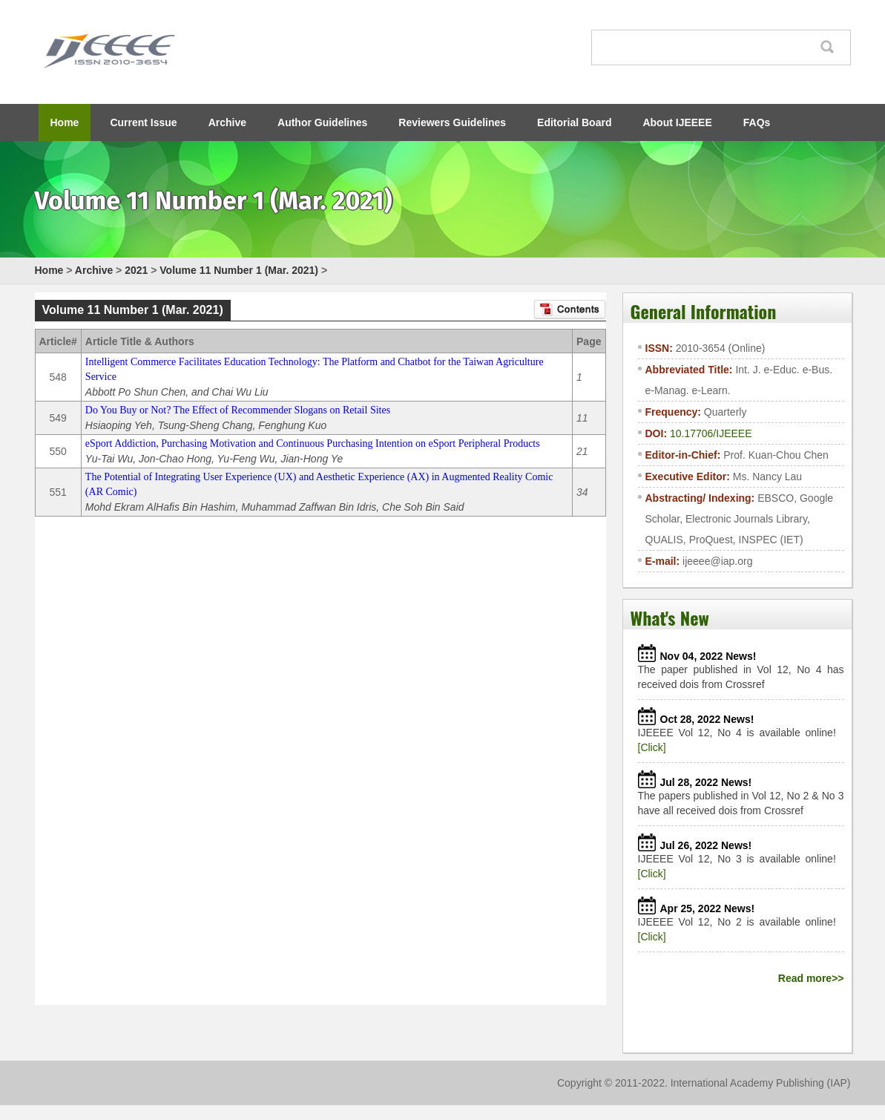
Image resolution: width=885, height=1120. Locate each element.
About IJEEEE (676, 122)
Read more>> (811, 978)
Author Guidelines (322, 122)
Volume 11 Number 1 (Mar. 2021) (238, 270)
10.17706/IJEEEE (711, 433)
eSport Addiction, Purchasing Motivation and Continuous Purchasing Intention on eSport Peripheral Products (312, 443)
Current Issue (143, 122)
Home (64, 122)
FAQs (757, 122)
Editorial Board (574, 122)
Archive (227, 122)
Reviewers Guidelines (452, 122)
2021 (136, 270)
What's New (670, 617)
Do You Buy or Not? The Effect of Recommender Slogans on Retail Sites (237, 410)
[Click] (652, 747)
